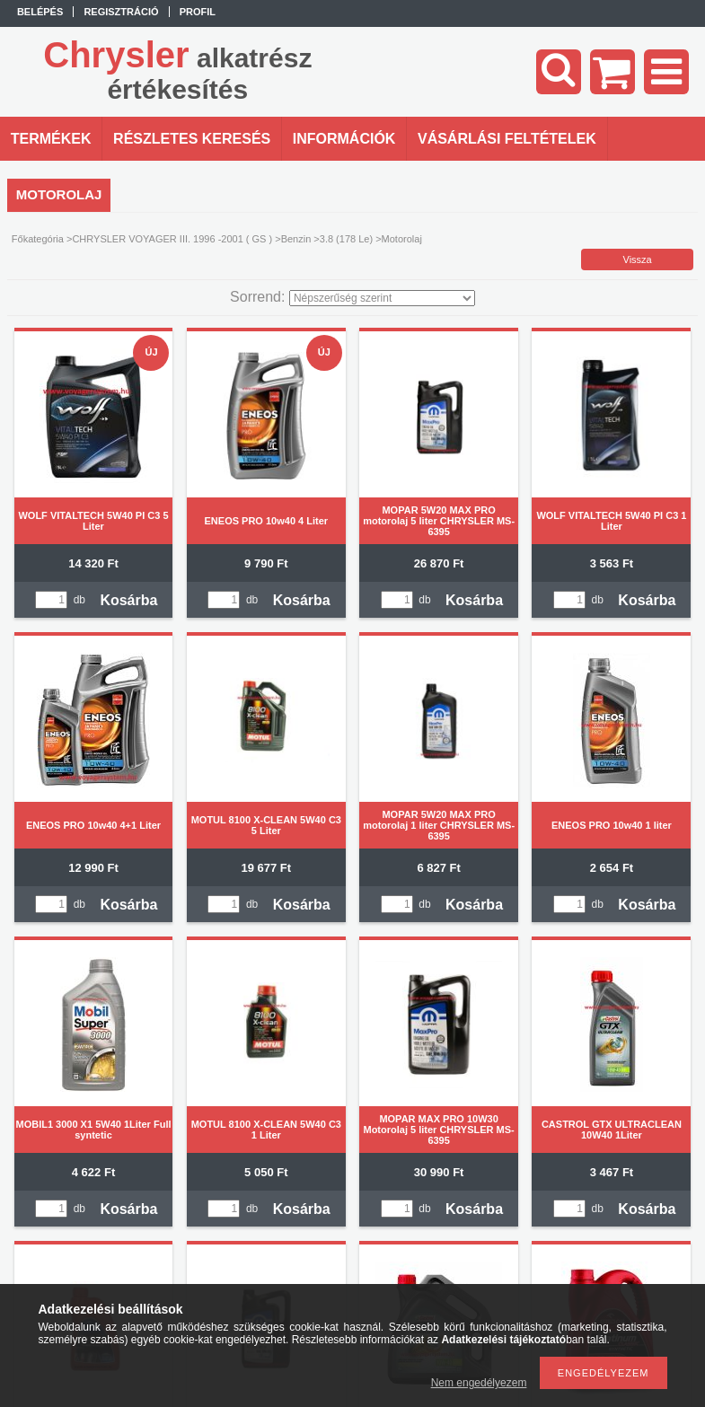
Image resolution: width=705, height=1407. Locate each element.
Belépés (40, 11)
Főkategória (38, 238)
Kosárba (128, 600)
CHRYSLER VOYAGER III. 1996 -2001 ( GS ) (172, 238)
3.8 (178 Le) (346, 238)
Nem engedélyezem (479, 1382)
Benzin (296, 238)
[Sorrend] (382, 298)
